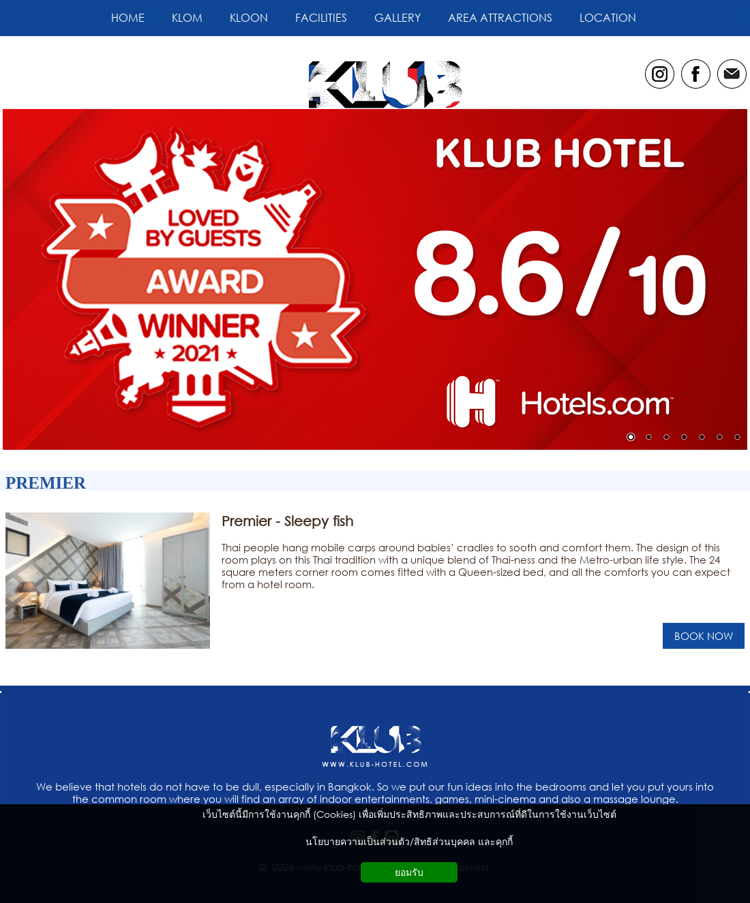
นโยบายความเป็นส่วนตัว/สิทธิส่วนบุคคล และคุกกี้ (409, 841)
